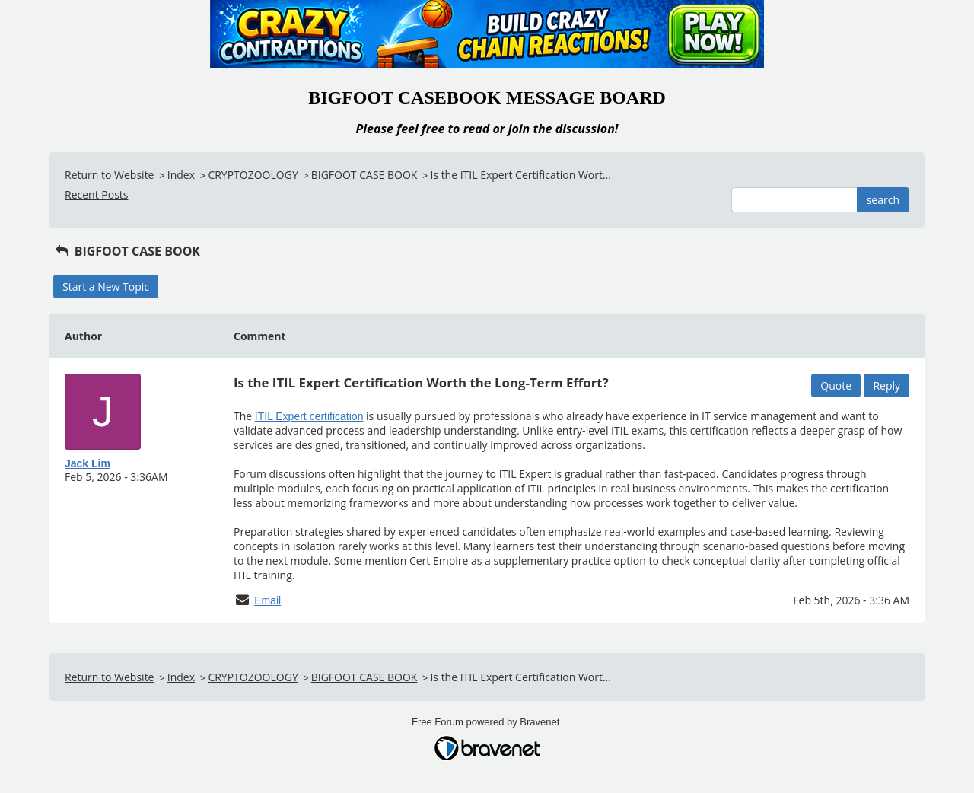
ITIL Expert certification (309, 416)
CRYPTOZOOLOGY (253, 174)
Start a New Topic (105, 286)
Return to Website (109, 174)
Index (181, 174)
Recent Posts (96, 194)
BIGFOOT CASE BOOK (364, 174)
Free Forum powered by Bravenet (487, 722)
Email (267, 600)
